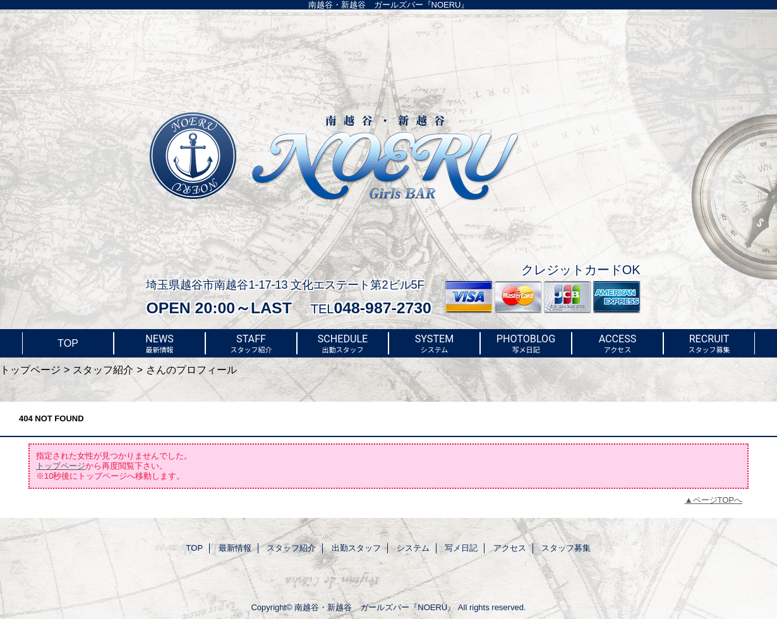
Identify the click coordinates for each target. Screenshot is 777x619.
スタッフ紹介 (103, 369)
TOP (67, 343)
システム (413, 548)
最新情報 (235, 548)
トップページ (30, 369)
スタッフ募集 (566, 548)
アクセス (509, 548)
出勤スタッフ (356, 548)
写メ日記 (461, 548)
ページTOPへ (718, 500)
